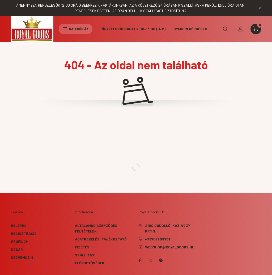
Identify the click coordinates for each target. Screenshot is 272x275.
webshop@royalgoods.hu (169, 247)
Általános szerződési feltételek (96, 228)
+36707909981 (157, 239)
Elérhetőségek (89, 263)
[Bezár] (260, 8)
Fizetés (82, 247)
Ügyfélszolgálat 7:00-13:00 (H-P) (133, 29)
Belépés (19, 225)
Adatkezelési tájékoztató (101, 239)
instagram (150, 260)
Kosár (17, 249)
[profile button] (240, 29)
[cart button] (255, 29)
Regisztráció (24, 233)
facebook (139, 260)
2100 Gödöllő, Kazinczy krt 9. (167, 228)
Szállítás (84, 255)
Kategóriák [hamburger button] (75, 29)
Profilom (19, 241)
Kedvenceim (22, 257)
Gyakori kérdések (190, 29)
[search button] (225, 29)
